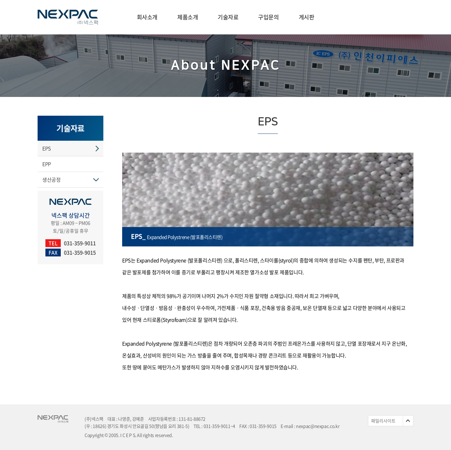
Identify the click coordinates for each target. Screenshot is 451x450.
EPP (46, 164)
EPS (46, 148)
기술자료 (228, 17)
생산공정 (51, 179)
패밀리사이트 (383, 420)
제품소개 (187, 17)
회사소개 (147, 17)
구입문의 (268, 17)
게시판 (306, 17)
